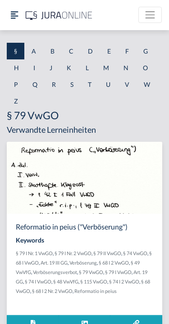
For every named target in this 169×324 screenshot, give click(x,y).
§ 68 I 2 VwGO (114, 263)
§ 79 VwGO (91, 272)
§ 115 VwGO (93, 281)
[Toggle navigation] (150, 15)
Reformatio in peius (95, 291)
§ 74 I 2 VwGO (124, 281)
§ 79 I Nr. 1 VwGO (34, 253)
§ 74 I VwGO (38, 281)
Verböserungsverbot (55, 272)
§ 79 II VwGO (107, 253)
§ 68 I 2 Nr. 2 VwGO (52, 291)
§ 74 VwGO (135, 253)
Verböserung (83, 263)
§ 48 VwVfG (65, 281)
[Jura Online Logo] (59, 15)
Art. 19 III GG (54, 263)
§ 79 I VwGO (118, 272)
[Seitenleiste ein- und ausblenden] (14, 15)
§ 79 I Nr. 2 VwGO (73, 253)
